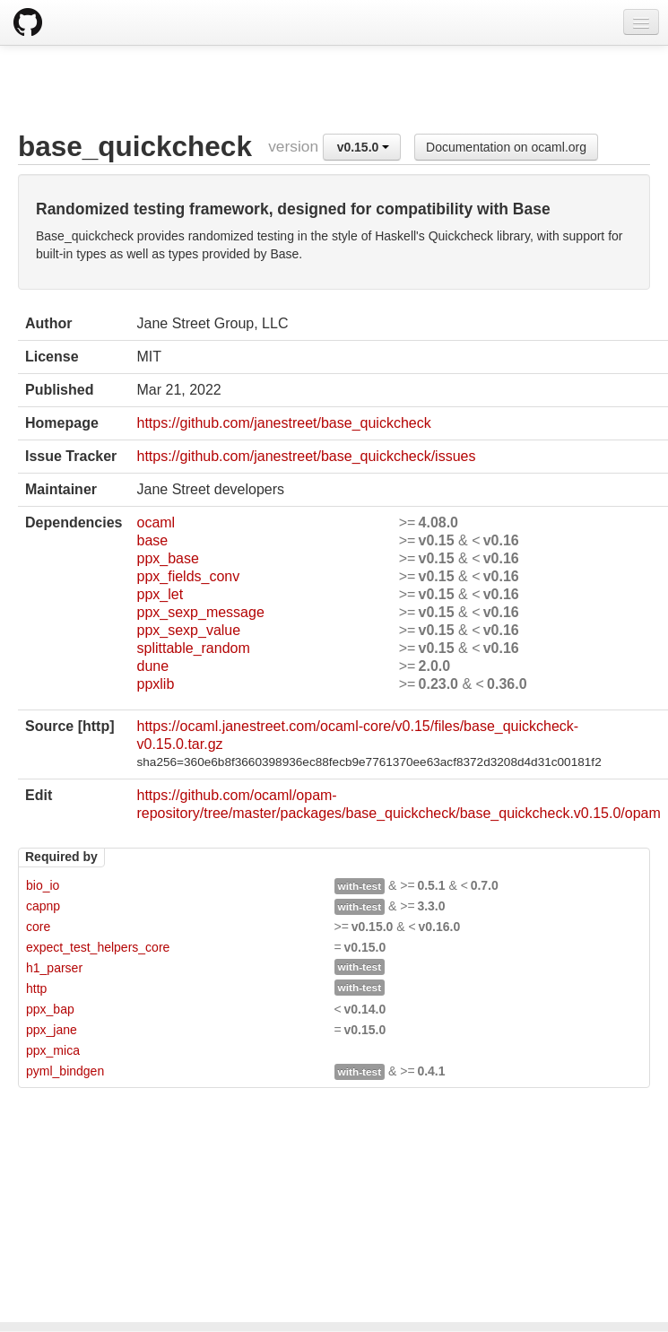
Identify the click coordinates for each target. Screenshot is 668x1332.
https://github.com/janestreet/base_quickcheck (283, 423)
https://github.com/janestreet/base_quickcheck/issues (305, 456)
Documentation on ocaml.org (506, 147)
